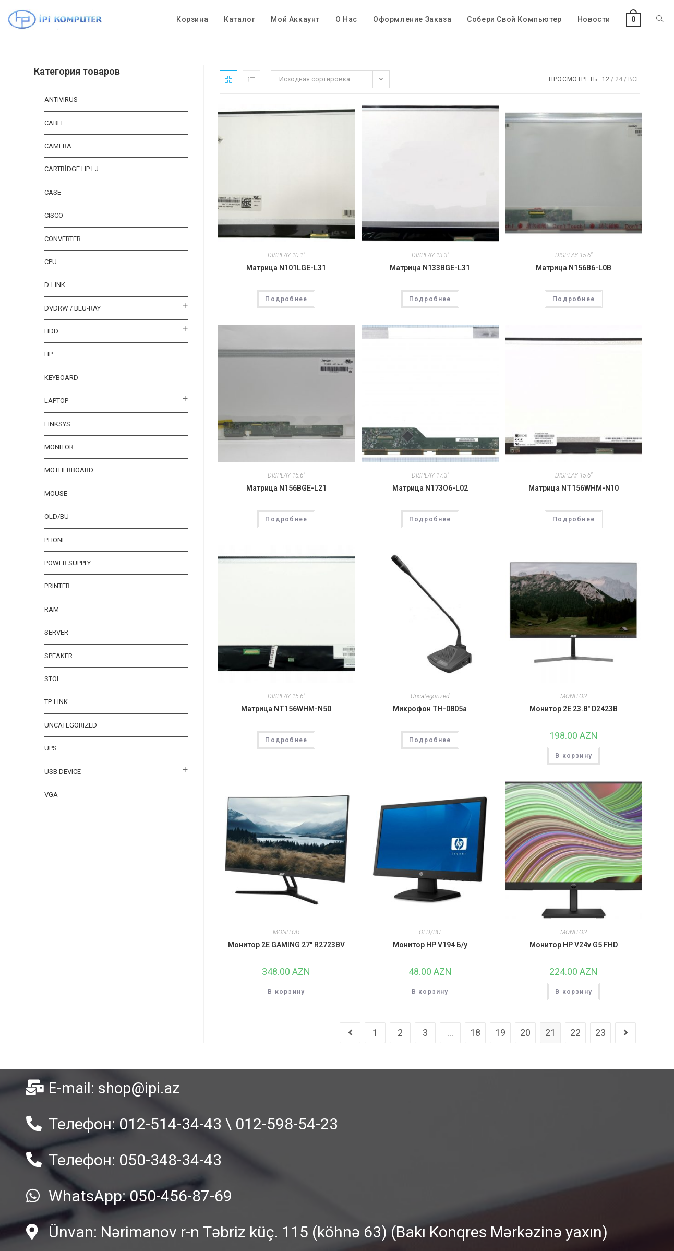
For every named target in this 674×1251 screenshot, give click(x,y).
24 (618, 79)
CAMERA (57, 146)
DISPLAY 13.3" (430, 255)
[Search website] (659, 19)
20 (525, 1032)
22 (575, 1032)
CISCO (53, 215)
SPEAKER (58, 656)
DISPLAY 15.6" (573, 255)
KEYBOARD (61, 378)
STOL (52, 679)
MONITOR (573, 696)
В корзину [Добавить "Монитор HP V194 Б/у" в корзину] (430, 991)
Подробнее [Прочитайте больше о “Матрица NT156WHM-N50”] (286, 740)
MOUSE (55, 493)
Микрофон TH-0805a (430, 709)
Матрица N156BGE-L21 (286, 488)
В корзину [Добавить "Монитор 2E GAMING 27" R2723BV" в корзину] (286, 991)
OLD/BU (430, 932)
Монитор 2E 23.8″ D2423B (573, 709)
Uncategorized (430, 696)
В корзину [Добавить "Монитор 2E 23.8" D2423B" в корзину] (573, 755)
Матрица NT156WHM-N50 (286, 709)
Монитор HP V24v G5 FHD (573, 944)
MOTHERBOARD (68, 470)
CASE (52, 192)
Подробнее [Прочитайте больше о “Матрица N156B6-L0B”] (573, 299)
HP (48, 354)
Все (634, 79)
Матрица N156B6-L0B (573, 268)
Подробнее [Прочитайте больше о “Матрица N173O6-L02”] (430, 519)
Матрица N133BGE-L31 (430, 268)
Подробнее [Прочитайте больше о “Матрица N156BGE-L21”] (286, 519)
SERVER (56, 632)
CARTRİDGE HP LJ (71, 169)
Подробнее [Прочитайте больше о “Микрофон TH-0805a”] (430, 740)
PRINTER (57, 586)
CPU (50, 262)
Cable (54, 123)
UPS (50, 748)
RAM (51, 609)
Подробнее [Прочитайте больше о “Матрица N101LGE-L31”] (286, 299)
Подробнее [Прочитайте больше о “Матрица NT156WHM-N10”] (573, 519)
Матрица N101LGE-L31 (286, 268)
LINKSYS (57, 424)
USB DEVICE (62, 772)
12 (605, 79)
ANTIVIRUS (61, 99)
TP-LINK (56, 702)
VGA (51, 795)
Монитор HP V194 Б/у (430, 944)
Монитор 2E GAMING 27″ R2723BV (286, 944)
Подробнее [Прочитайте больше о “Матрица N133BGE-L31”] (430, 299)
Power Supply (67, 563)
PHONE (55, 540)
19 (500, 1032)
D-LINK (54, 285)
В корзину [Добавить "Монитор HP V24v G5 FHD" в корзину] (573, 991)
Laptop (56, 400)
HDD (51, 331)
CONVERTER (62, 239)
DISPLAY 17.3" (430, 475)
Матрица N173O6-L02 (430, 488)
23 (600, 1032)
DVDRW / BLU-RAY (72, 308)
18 (475, 1032)
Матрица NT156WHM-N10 (573, 488)
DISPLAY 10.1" (286, 255)
